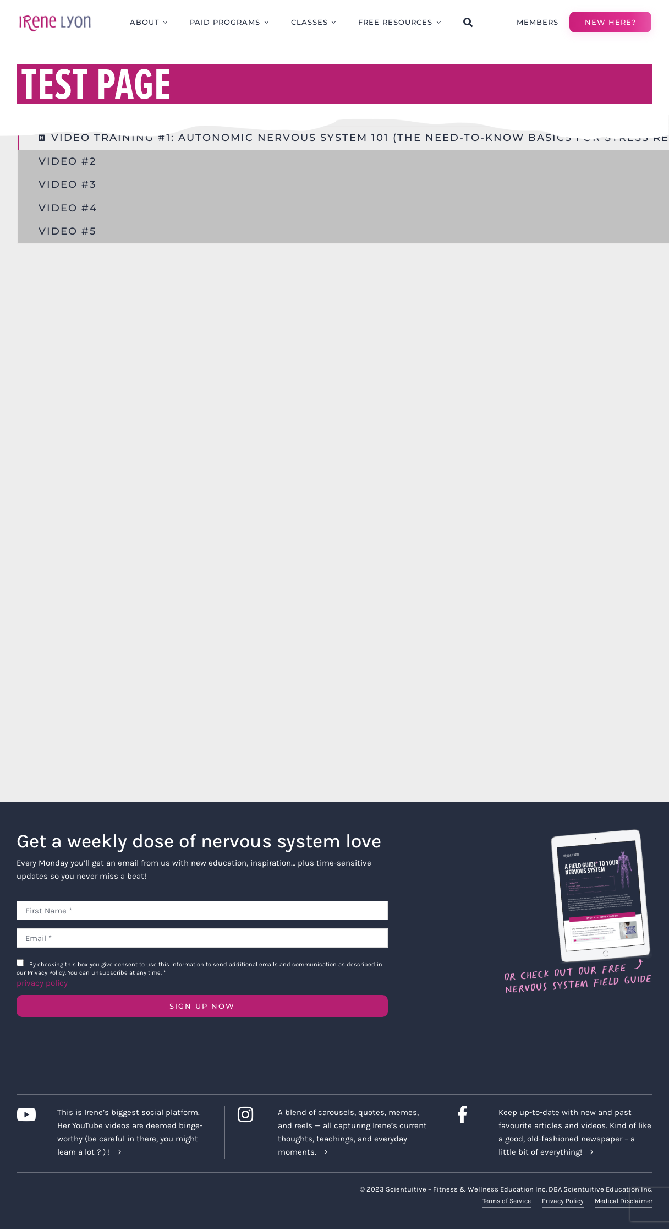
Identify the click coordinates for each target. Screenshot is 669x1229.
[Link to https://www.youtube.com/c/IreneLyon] (29, 1114)
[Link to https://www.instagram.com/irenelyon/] (249, 1114)
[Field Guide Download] (577, 834)
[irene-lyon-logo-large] (55, 15)
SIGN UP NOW (202, 1006)
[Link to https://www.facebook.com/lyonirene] (469, 1114)
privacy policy (42, 983)
